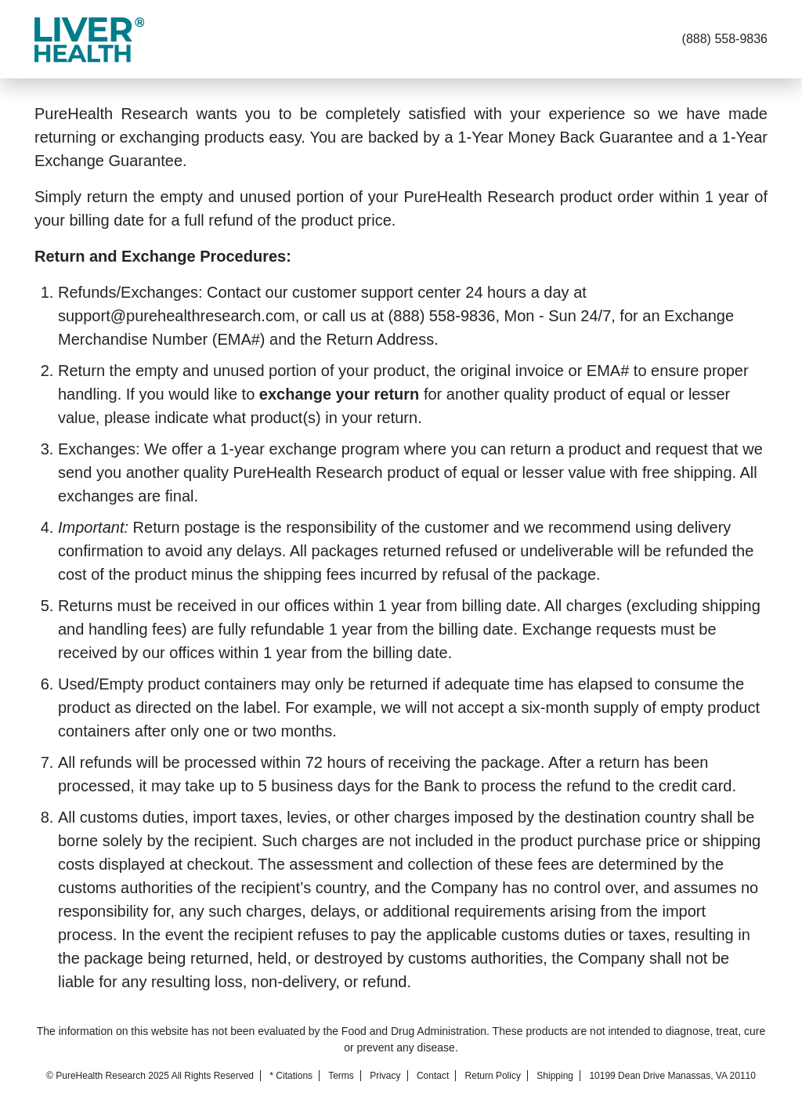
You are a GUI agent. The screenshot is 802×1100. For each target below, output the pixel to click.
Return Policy (493, 1075)
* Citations (290, 1075)
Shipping (554, 1075)
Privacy (385, 1075)
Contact (433, 1075)
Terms (341, 1075)
